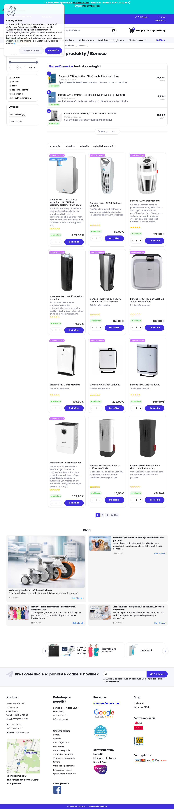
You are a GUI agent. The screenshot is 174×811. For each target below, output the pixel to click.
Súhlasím (53, 50)
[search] (113, 31)
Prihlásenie (143, 17)
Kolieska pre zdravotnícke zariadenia (30, 592)
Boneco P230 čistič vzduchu (145, 201)
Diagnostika (65, 40)
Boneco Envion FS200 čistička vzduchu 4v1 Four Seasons (105, 301)
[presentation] (45, 653)
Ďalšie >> (114, 517)
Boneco (82, 46)
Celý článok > (77, 600)
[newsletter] (157, 676)
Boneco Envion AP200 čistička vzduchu (105, 204)
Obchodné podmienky (64, 767)
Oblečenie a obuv (138, 40)
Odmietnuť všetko (31, 50)
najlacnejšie (54, 146)
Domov (56, 736)
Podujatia (139, 705)
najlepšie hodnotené (103, 146)
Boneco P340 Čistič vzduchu (65, 386)
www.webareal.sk (98, 808)
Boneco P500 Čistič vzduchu (146, 386)
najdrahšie (70, 146)
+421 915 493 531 (21, 717)
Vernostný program (63, 756)
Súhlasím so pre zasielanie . (134, 682)
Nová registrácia (61, 744)
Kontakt (57, 740)
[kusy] (56, 242)
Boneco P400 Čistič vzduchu (105, 386)
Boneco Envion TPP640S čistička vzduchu (67, 298)
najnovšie (84, 146)
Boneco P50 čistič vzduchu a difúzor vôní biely (105, 468)
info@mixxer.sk (20, 720)
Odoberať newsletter (54, 676)
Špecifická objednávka (64, 775)
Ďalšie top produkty (107, 131)
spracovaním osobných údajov (133, 680)
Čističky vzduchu (67, 46)
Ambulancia (85, 40)
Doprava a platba (62, 752)
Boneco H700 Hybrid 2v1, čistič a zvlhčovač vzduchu (147, 301)
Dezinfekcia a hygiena (110, 40)
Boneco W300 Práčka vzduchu (66, 464)
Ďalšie (159, 40)
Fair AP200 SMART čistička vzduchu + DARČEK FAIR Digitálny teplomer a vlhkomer (66, 203)
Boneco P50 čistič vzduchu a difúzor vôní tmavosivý (146, 468)
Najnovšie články (142, 709)
